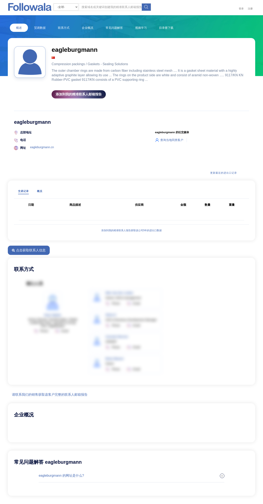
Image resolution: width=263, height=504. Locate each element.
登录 (241, 8)
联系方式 (63, 27)
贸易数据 (40, 27)
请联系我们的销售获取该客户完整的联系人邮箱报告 (50, 394)
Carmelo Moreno (116, 336)
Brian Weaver (114, 358)
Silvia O (110, 315)
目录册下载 (166, 27)
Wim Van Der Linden (119, 293)
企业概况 (87, 27)
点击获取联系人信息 (28, 250)
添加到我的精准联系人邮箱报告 (79, 94)
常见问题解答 (114, 27)
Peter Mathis (52, 315)
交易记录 (23, 191)
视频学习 (141, 27)
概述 (19, 27)
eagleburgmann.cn (42, 147)
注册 (250, 8)
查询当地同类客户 (169, 140)
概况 (39, 191)
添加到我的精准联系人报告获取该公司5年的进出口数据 (131, 230)
